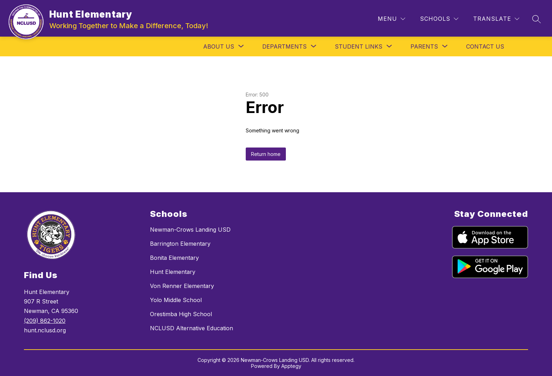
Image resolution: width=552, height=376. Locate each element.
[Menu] (391, 18)
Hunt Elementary (172, 271)
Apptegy (291, 366)
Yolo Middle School (176, 299)
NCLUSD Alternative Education (191, 328)
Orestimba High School (181, 314)
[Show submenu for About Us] (218, 46)
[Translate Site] (496, 18)
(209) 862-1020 (44, 320)
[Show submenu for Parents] (424, 46)
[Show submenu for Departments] (284, 46)
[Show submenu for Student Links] (358, 46)
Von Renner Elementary (182, 285)
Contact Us (485, 46)
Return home (266, 154)
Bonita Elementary (174, 257)
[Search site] (536, 19)
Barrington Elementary (180, 243)
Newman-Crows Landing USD (190, 229)
